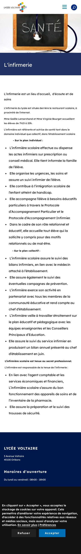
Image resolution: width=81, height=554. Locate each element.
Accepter (52, 533)
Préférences (48, 525)
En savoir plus (27, 525)
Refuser (24, 533)
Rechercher (74, 7)
